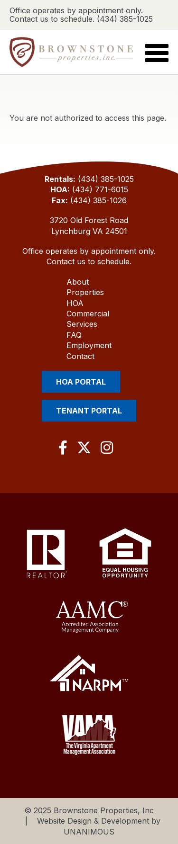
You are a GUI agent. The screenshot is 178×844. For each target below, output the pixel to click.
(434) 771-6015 (100, 189)
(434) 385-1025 (106, 179)
